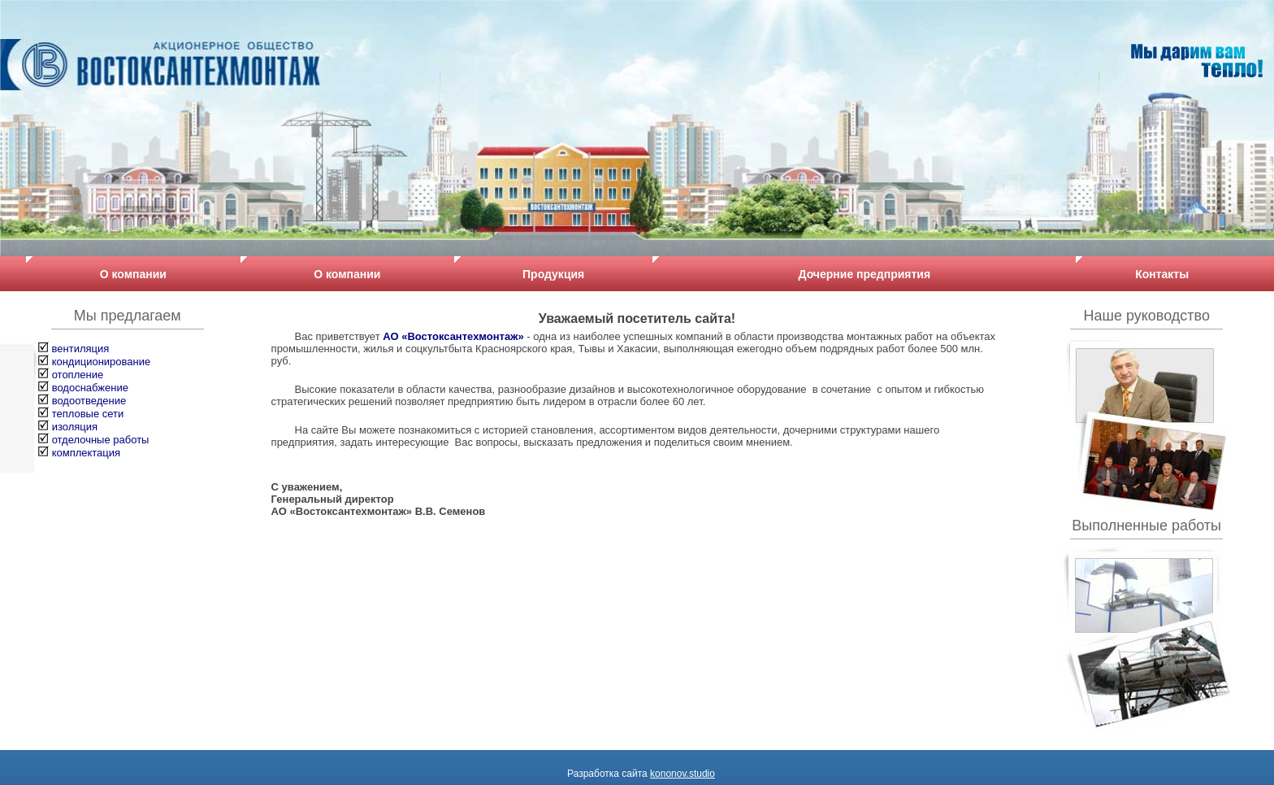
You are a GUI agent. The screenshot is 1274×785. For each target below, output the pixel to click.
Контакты (1162, 274)
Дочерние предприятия (865, 274)
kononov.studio (682, 773)
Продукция (553, 274)
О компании (133, 274)
